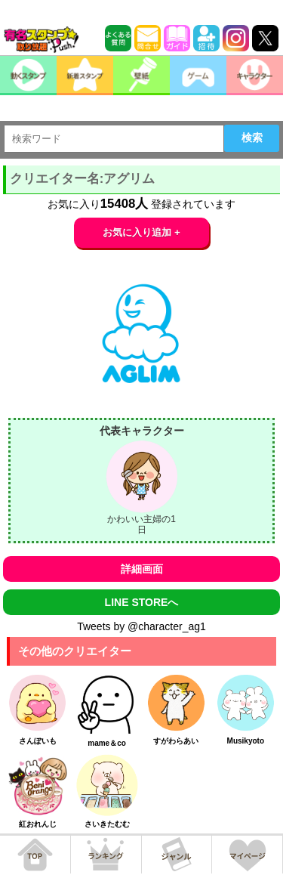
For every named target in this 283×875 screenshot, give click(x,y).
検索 (252, 137)
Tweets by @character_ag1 (141, 626)
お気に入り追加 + (141, 232)
